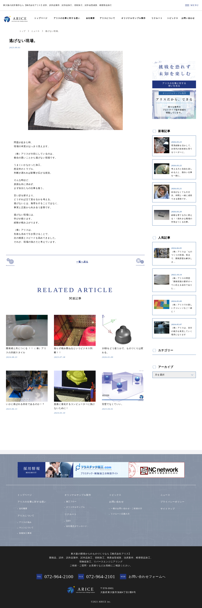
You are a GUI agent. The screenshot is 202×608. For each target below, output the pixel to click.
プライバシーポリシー (172, 501)
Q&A (68, 520)
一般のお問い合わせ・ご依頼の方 (126, 508)
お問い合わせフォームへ (147, 576)
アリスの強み (25, 521)
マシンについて (26, 527)
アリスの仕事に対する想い (67, 18)
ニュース (35, 31)
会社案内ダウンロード (76, 526)
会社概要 (90, 18)
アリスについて (107, 18)
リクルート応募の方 (120, 513)
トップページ (41, 18)
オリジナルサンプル (75, 506)
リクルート (157, 18)
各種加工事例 (25, 532)
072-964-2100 (58, 576)
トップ (22, 31)
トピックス (172, 18)
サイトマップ (167, 508)
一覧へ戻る (82, 261)
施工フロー (71, 501)
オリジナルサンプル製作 (133, 18)
